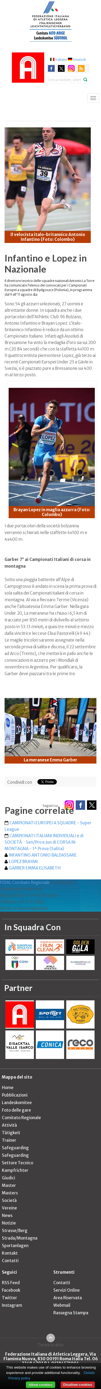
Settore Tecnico (17, 1162)
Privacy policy (19, 1378)
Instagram (12, 1305)
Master (9, 1185)
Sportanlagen (15, 1245)
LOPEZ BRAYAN (23, 861)
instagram (71, 68)
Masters (10, 1192)
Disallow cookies (77, 1385)
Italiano (61, 60)
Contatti (10, 1260)
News (7, 1215)
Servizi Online (66, 1290)
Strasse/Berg (14, 1230)
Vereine (9, 1208)
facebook (51, 68)
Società (9, 1200)
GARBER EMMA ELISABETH (35, 868)
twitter (61, 68)
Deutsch (79, 60)
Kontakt (10, 1253)
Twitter (9, 1297)
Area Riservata (67, 1297)
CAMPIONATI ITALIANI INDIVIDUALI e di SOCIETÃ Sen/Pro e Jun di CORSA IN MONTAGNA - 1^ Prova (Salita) (44, 842)
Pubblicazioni (14, 1095)
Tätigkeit (11, 1132)
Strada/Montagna (19, 1238)
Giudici (8, 1177)
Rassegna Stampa (70, 1312)
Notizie (9, 1223)
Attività (9, 1125)
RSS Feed (11, 1282)
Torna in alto (50, 1344)
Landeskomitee (17, 1102)
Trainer (9, 1140)
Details (89, 1373)
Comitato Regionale (21, 1117)
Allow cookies (41, 1385)
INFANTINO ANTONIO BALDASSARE (43, 855)
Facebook (11, 1290)
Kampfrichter (15, 1170)
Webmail (61, 1305)
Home (7, 1087)
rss (81, 68)
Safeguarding (15, 1147)
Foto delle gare (16, 1110)
